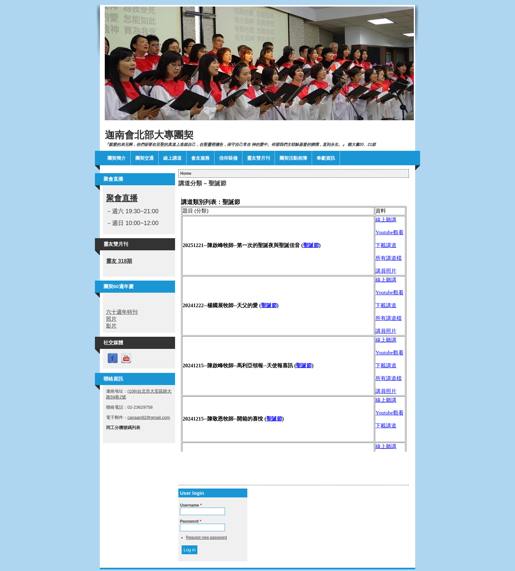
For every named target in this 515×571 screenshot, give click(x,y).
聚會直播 (122, 198)
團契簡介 (116, 158)
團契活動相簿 (293, 158)
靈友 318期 (119, 261)
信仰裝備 (228, 158)
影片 (111, 326)
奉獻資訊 (326, 158)
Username (191, 505)
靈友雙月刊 (258, 158)
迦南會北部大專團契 (149, 134)
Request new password (206, 537)
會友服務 (200, 158)
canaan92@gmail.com (148, 417)
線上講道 (172, 158)
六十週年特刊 (122, 312)
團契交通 (144, 158)
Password (190, 521)
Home (185, 173)
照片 (111, 319)
